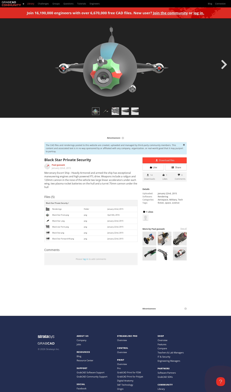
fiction (161, 202)
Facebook (81, 388)
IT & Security (164, 356)
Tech (180, 199)
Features (162, 344)
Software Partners (167, 372)
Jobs (79, 344)
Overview (122, 340)
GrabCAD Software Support (90, 372)
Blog (79, 356)
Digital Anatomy (125, 380)
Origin (120, 388)
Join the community (170, 12)
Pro (119, 368)
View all (183, 228)
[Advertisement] (115, 127)
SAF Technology (125, 384)
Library (161, 388)
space (168, 202)
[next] (224, 64)
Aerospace (163, 199)
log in (85, 259)
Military (173, 199)
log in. (198, 12)
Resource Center (85, 360)
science (175, 202)
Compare (162, 348)
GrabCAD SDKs (165, 376)
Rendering (163, 196)
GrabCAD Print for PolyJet (130, 376)
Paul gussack (58, 164)
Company (81, 340)
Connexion (220, 3)
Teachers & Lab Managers (171, 352)
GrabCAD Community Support (92, 376)
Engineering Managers (169, 360)
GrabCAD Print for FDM (129, 372)
